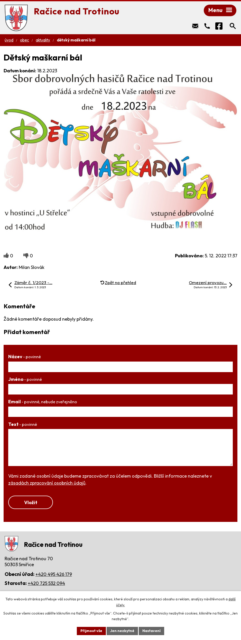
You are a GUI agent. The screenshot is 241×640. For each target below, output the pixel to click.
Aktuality (43, 40)
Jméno (25, 379)
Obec (24, 40)
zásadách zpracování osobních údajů (46, 483)
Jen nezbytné (122, 630)
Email (42, 402)
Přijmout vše (91, 630)
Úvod (9, 40)
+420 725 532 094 (46, 583)
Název (24, 357)
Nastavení (151, 630)
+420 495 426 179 (53, 574)
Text (22, 424)
